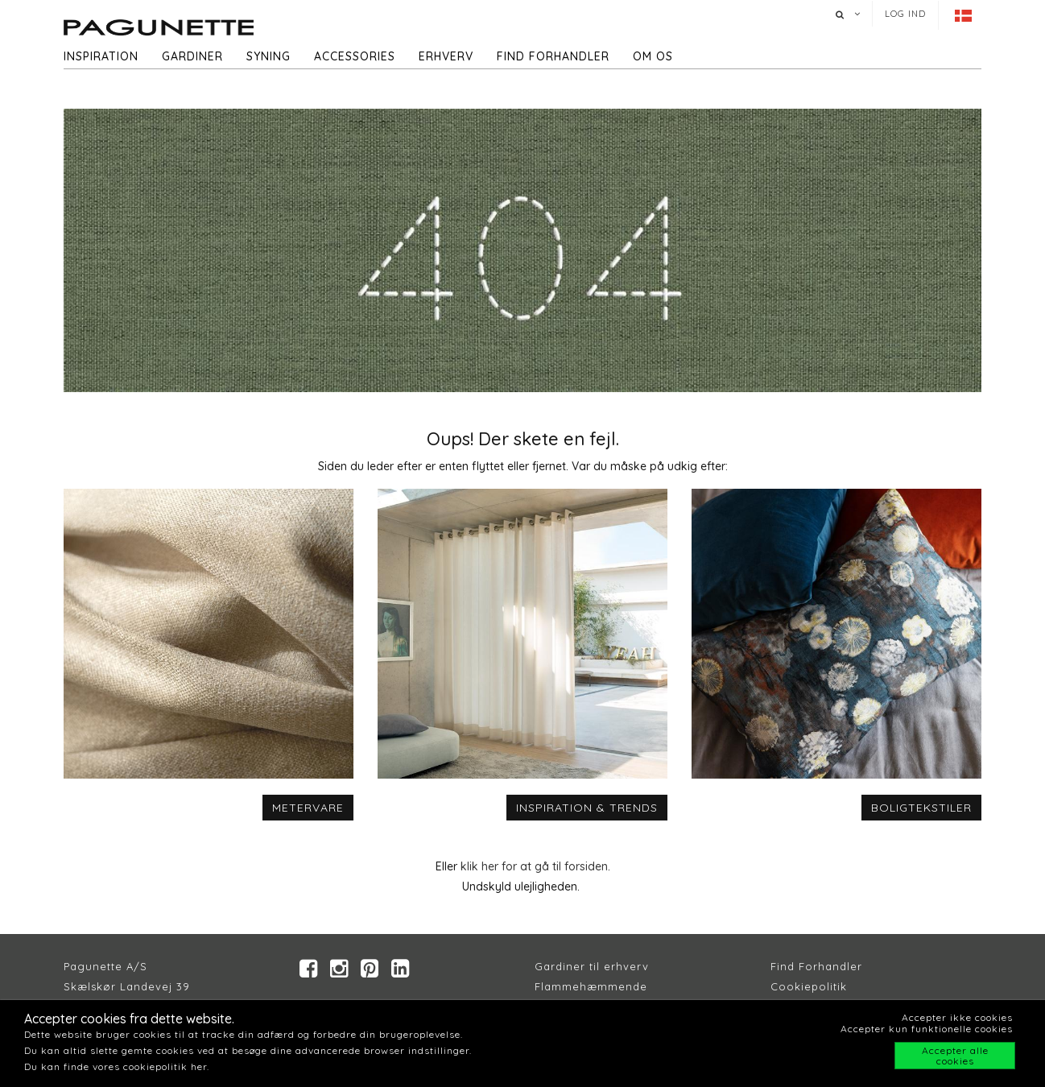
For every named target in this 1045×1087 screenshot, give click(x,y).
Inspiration (101, 56)
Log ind (905, 13)
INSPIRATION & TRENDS (587, 807)
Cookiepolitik (808, 986)
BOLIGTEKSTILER (921, 807)
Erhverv (446, 56)
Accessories (354, 56)
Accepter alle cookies (955, 1055)
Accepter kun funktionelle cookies (927, 1028)
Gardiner (192, 56)
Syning (268, 56)
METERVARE (308, 807)
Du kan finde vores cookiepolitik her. (116, 1066)
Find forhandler (553, 56)
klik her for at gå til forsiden (534, 866)
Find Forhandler (816, 966)
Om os (653, 56)
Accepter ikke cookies (957, 1017)
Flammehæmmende (591, 986)
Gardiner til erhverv (592, 966)
